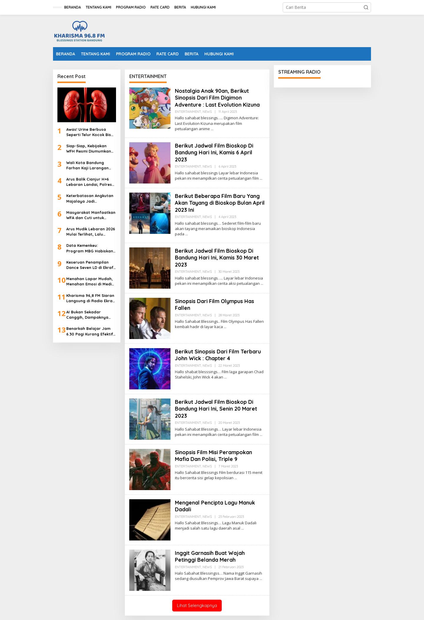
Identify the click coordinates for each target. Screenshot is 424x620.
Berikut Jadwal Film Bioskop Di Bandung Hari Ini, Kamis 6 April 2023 (214, 152)
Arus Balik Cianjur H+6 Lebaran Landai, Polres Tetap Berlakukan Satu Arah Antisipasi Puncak (89, 182)
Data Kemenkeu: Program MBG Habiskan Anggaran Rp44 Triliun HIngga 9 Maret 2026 (89, 248)
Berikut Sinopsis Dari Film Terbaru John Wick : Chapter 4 (218, 355)
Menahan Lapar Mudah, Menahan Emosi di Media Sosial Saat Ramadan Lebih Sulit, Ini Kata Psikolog (90, 281)
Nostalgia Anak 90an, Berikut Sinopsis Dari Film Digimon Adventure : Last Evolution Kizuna (217, 97)
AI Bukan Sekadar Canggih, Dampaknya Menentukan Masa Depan (91, 315)
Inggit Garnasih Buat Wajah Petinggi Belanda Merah (210, 556)
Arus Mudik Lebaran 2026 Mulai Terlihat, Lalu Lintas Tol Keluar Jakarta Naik (91, 231)
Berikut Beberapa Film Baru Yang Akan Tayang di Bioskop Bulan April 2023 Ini (220, 203)
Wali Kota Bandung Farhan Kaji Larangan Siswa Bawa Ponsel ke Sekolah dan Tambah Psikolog (87, 165)
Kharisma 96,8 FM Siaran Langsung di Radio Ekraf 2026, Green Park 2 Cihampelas (90, 298)
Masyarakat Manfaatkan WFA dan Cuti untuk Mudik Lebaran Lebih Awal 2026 (90, 215)
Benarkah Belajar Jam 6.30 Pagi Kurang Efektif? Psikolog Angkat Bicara (90, 331)
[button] (366, 7)
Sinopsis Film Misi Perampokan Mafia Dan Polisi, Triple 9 (213, 455)
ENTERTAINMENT (188, 112)
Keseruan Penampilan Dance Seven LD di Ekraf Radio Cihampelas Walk (89, 265)
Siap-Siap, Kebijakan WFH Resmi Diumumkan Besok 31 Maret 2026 (88, 148)
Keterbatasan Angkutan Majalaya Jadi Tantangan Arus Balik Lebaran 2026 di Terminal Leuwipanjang (90, 198)
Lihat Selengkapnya (197, 605)
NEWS (207, 112)
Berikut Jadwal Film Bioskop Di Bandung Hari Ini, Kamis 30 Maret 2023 (217, 257)
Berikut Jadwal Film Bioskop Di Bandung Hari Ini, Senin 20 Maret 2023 (216, 409)
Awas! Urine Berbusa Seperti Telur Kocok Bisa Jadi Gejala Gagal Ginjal (90, 132)
